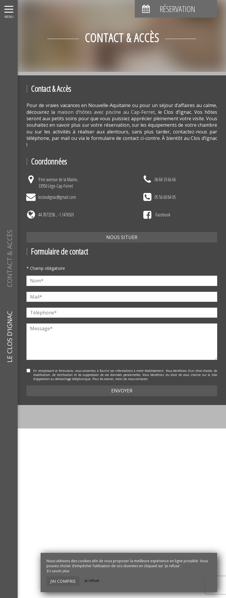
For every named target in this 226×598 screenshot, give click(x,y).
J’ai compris (63, 581)
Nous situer (121, 237)
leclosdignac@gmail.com (57, 197)
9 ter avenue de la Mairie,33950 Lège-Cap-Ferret (58, 182)
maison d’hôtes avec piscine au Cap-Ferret (106, 112)
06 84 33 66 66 (165, 179)
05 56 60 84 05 (165, 197)
